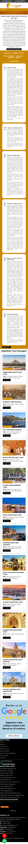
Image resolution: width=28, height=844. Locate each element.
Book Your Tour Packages (14, 49)
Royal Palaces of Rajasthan (7, 786)
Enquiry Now (8, 348)
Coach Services (4, 753)
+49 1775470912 (10, 833)
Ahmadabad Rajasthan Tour (8, 770)
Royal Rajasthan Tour (6, 781)
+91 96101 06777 (6, 823)
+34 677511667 (8, 835)
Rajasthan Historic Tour (6, 777)
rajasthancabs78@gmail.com (9, 827)
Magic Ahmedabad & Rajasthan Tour (10, 795)
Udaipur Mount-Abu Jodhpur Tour (10, 783)
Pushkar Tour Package (6, 772)
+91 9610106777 (20, 1)
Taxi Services (3, 748)
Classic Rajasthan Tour (6, 788)
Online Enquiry (4, 757)
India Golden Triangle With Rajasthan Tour (12, 797)
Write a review (14, 738)
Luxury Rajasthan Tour (6, 792)
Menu (3, 9)
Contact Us (3, 759)
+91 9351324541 (7, 1)
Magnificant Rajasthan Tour (7, 790)
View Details (7, 381)
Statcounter (13, 812)
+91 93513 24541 (6, 825)
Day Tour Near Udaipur (6, 775)
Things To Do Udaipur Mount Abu (9, 799)
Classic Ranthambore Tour (7, 779)
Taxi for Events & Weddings (7, 755)
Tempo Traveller (5, 750)
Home (2, 744)
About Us (2, 746)
